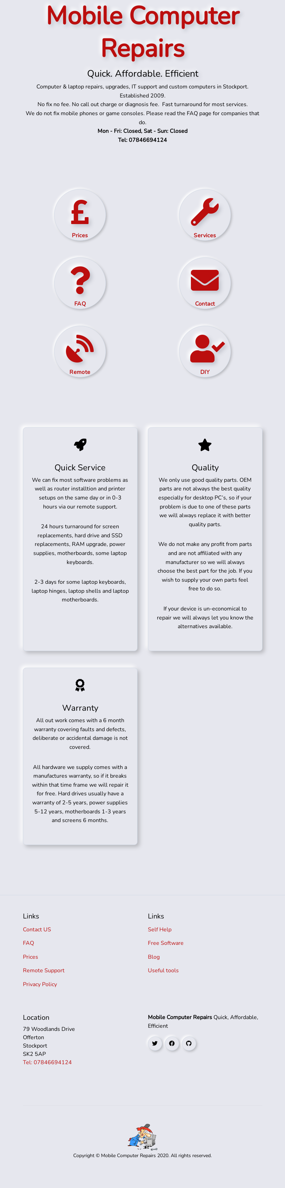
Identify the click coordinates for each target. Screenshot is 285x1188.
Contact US (37, 941)
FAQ (28, 955)
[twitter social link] (155, 1055)
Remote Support (44, 982)
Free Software (166, 955)
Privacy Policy (40, 996)
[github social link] (189, 1055)
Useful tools (163, 982)
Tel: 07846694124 (47, 1074)
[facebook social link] (172, 1055)
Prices (30, 969)
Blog (154, 969)
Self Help (159, 941)
